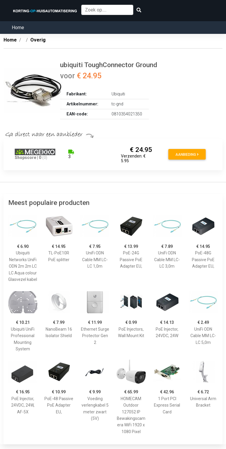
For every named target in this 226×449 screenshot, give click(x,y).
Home (18, 27)
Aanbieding (187, 155)
